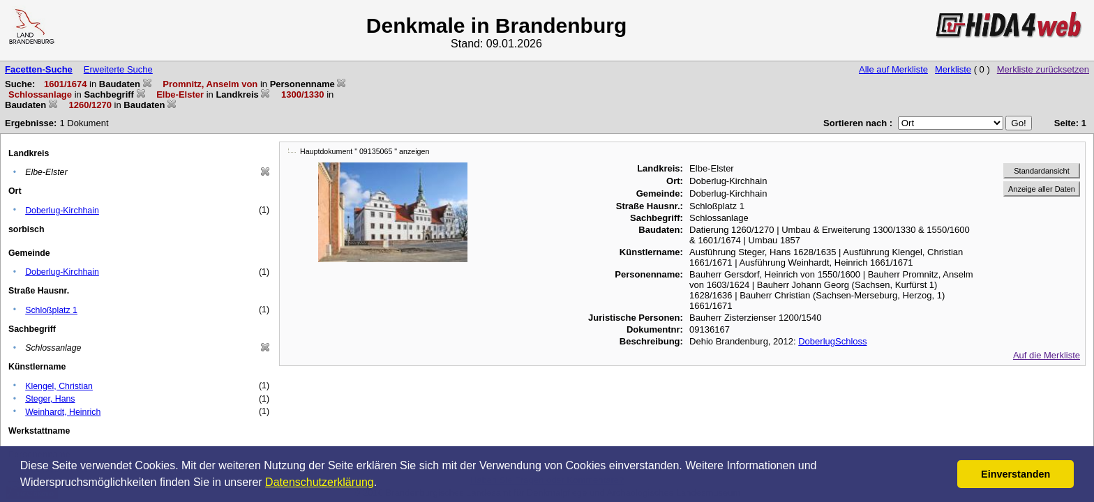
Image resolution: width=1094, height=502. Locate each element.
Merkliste (953, 69)
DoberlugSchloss (832, 341)
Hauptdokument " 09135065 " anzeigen (364, 151)
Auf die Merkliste (1046, 355)
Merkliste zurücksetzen (1043, 69)
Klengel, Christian (59, 386)
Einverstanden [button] (1015, 474)
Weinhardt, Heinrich (62, 412)
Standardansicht (1042, 171)
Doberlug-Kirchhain (62, 210)
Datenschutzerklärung (319, 482)
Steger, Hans (50, 399)
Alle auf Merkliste (893, 69)
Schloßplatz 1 (51, 310)
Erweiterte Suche (118, 69)
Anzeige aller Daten (1041, 189)
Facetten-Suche (39, 69)
